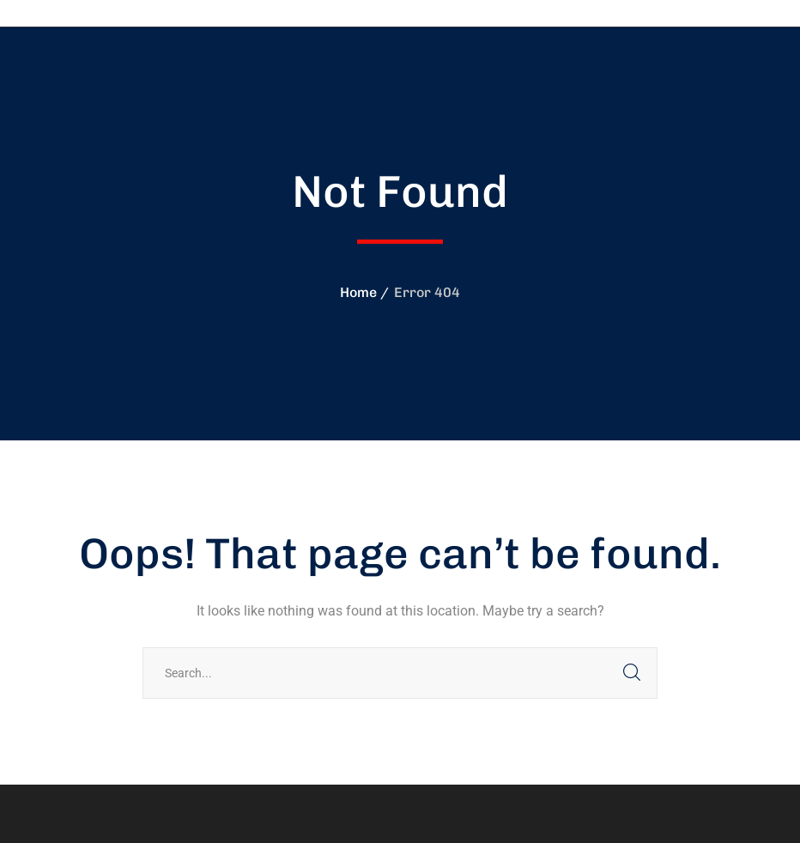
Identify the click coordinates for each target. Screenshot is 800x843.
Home (358, 292)
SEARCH (632, 673)
